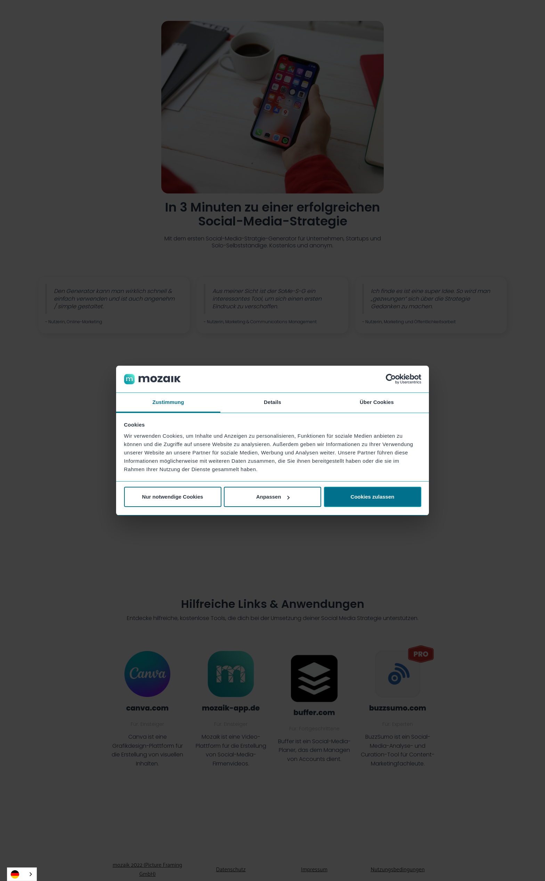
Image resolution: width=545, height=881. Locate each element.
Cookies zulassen (372, 497)
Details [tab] (272, 402)
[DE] (21, 874)
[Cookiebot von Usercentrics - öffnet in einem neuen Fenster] (390, 379)
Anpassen (273, 497)
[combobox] (22, 874)
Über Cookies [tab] (377, 402)
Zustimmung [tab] (168, 402)
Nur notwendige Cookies (172, 497)
